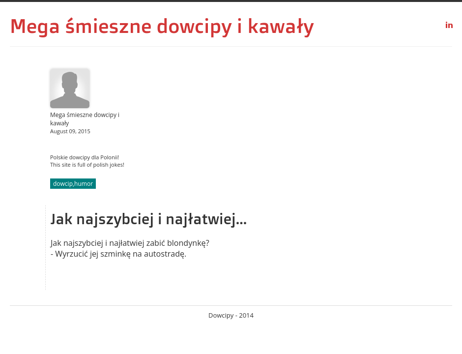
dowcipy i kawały (235, 25)
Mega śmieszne (80, 25)
